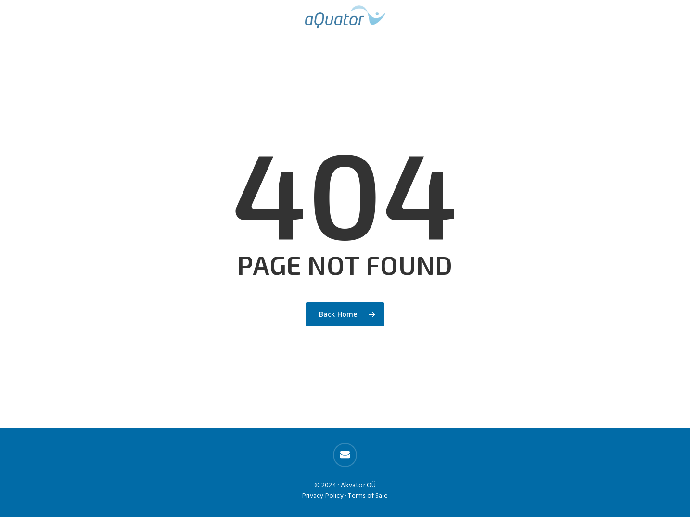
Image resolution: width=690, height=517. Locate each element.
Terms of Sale (368, 496)
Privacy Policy (323, 496)
